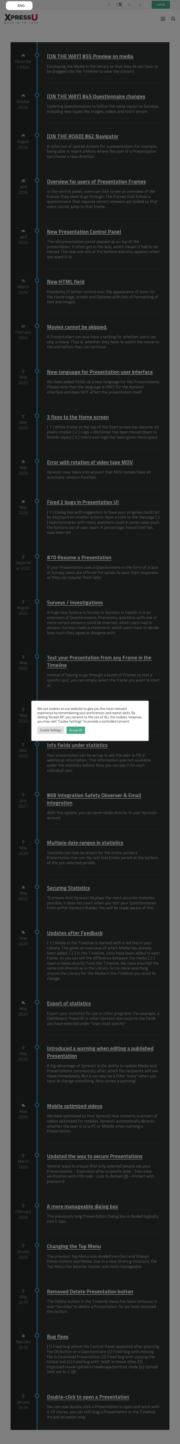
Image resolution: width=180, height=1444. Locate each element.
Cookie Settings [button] (50, 730)
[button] (19, 5)
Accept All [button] (75, 730)
